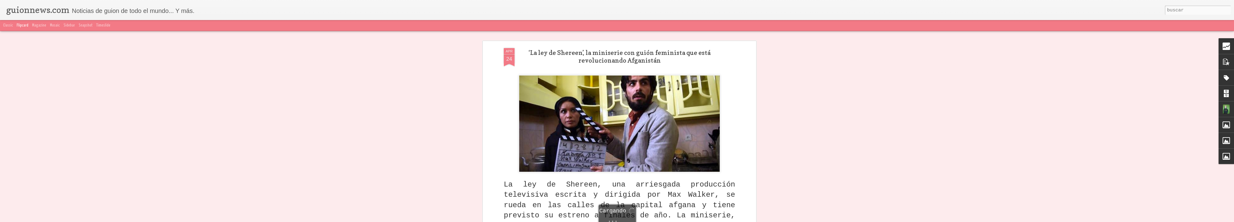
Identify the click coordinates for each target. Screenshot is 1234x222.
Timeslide (103, 25)
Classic (8, 25)
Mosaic (55, 25)
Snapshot (86, 25)
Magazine (39, 25)
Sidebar (69, 25)
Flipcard (22, 25)
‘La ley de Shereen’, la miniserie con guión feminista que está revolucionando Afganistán (619, 56)
